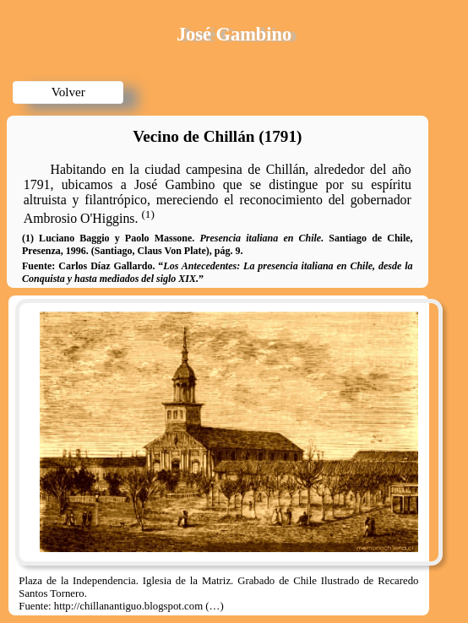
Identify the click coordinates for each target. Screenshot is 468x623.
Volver (68, 91)
